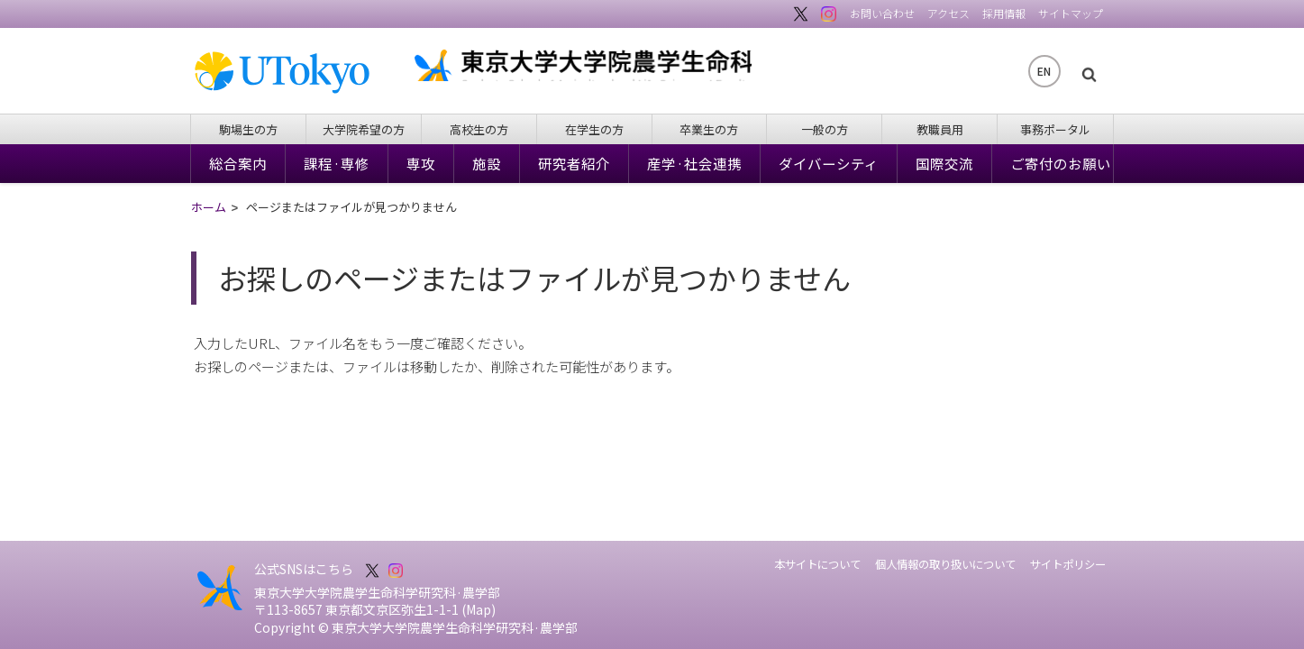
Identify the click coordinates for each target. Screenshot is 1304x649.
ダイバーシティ (829, 163)
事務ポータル (1055, 129)
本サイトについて (817, 564)
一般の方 (824, 129)
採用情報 (1004, 13)
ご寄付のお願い (1060, 163)
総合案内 (238, 163)
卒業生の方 (708, 129)
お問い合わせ (882, 13)
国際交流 (944, 163)
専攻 (420, 163)
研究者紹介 (574, 163)
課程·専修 (336, 163)
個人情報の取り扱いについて (945, 564)
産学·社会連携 (694, 163)
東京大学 (291, 73)
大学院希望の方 (364, 129)
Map (478, 609)
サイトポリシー (1068, 564)
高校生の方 (479, 129)
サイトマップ (1070, 13)
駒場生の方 (248, 129)
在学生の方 (594, 129)
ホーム (208, 208)
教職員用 (939, 129)
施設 (486, 163)
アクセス (948, 13)
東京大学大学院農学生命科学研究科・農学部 (692, 70)
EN (1044, 70)
